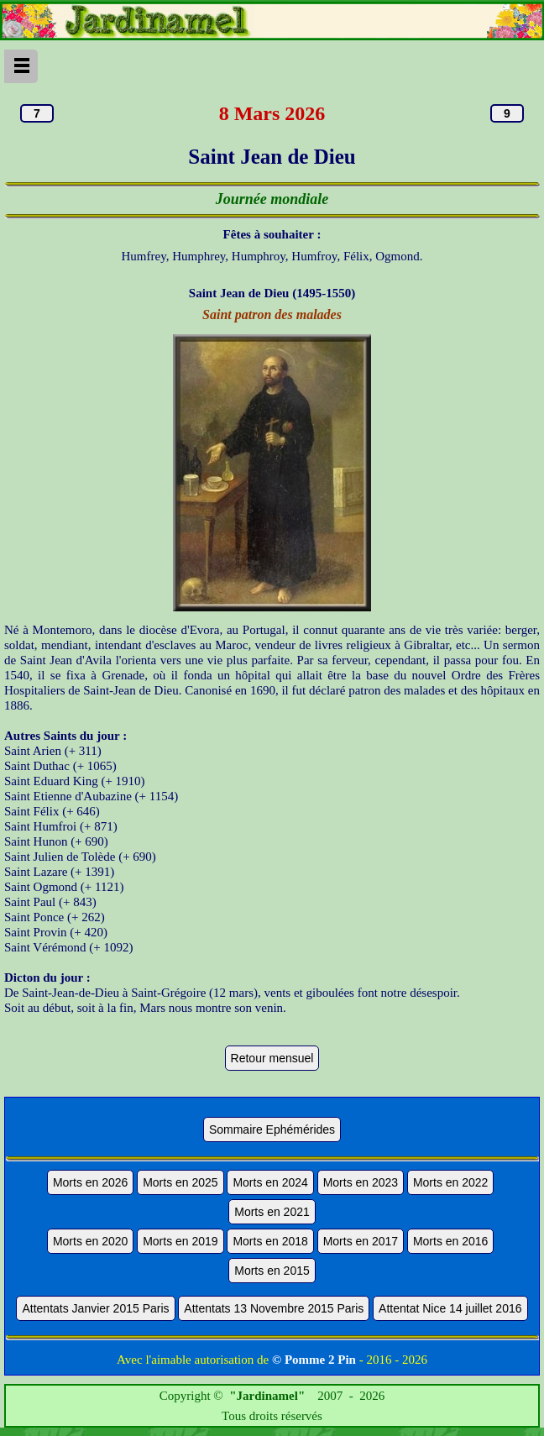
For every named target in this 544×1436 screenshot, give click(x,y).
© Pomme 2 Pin (314, 1359)
